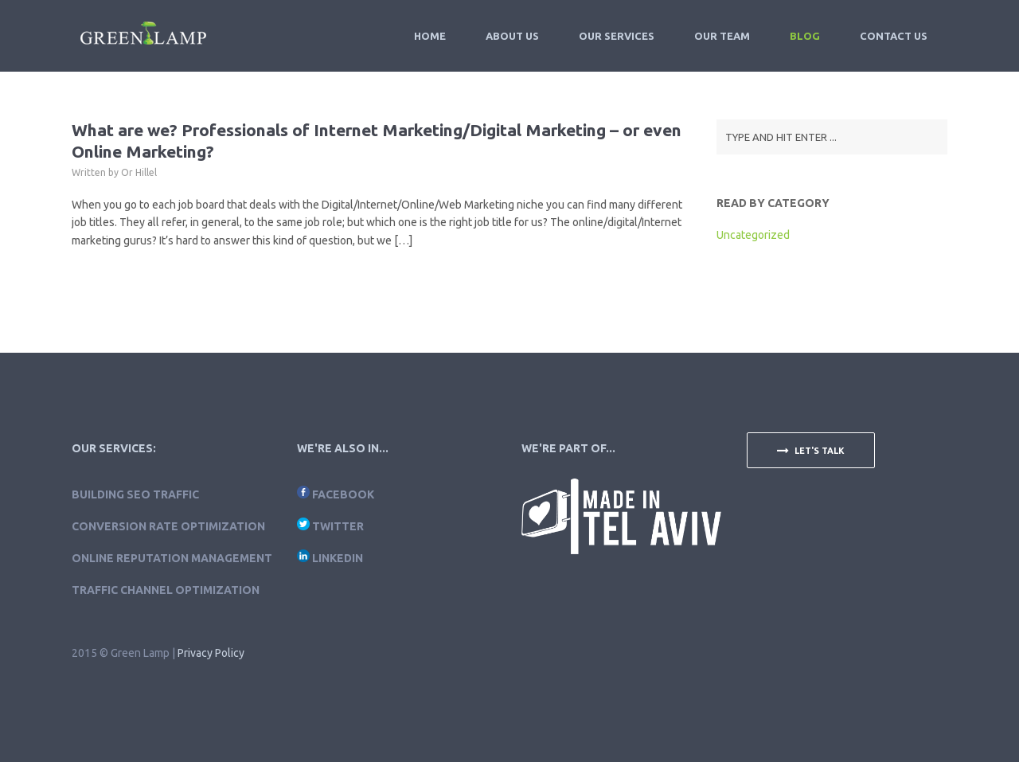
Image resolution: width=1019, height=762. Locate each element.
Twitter (338, 526)
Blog (805, 35)
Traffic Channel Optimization (166, 590)
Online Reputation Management (172, 558)
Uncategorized (753, 235)
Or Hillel (139, 172)
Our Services (616, 35)
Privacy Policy (211, 653)
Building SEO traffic (135, 494)
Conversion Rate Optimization (168, 526)
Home (430, 35)
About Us (512, 35)
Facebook (343, 494)
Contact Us (893, 35)
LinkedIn (337, 558)
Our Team (722, 35)
